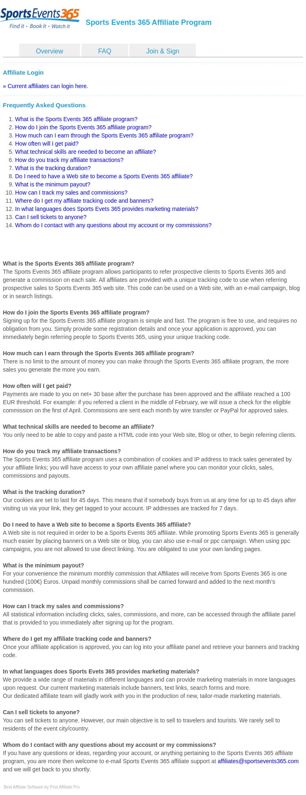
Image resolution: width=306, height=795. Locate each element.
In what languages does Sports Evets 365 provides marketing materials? (106, 209)
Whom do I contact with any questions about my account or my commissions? (113, 225)
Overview (49, 51)
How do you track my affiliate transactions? (69, 160)
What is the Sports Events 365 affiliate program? (76, 119)
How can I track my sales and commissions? (71, 192)
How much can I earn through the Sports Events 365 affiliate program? (104, 135)
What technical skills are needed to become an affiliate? (85, 151)
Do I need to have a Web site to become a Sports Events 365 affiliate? (104, 176)
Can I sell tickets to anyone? (50, 217)
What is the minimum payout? (52, 184)
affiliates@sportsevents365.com (258, 761)
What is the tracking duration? (53, 168)
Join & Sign (162, 51)
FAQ (104, 51)
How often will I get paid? (47, 143)
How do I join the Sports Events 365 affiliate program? (83, 127)
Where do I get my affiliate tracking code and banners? (84, 200)
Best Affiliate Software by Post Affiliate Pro (42, 787)
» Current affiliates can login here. (45, 86)
